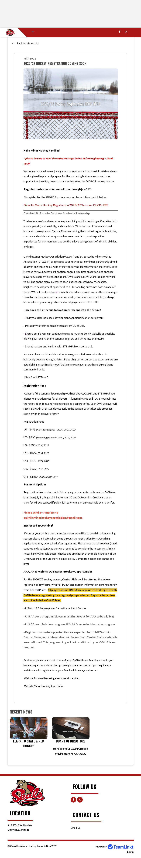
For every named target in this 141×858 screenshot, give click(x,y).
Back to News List (27, 43)
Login (130, 851)
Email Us (75, 827)
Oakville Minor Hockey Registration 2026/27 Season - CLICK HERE (65, 205)
